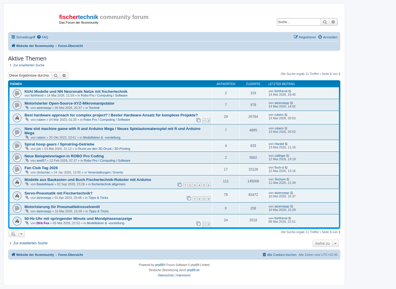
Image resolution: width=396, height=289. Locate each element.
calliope (280, 155)
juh (39, 148)
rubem (41, 119)
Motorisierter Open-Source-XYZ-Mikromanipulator (70, 103)
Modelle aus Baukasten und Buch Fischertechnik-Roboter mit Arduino (88, 179)
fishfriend (37, 95)
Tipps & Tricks (98, 197)
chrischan (43, 172)
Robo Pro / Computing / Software (104, 95)
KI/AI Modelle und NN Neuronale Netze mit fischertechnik (76, 91)
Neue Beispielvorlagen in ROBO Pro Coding (64, 156)
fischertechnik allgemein (108, 184)
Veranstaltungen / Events (105, 172)
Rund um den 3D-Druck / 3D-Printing (104, 148)
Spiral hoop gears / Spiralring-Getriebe (59, 144)
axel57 (41, 160)
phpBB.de (193, 270)
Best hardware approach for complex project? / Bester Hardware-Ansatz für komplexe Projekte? (111, 115)
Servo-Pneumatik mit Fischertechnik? (59, 193)
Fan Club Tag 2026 (41, 168)
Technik (94, 107)
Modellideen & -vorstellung (102, 137)
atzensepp (44, 107)
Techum (280, 179)
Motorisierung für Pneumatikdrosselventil (62, 207)
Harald (279, 144)
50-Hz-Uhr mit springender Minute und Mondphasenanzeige (78, 218)
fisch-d (279, 167)
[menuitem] (42, 37)
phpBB (159, 265)
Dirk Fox (43, 223)
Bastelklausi (45, 184)
